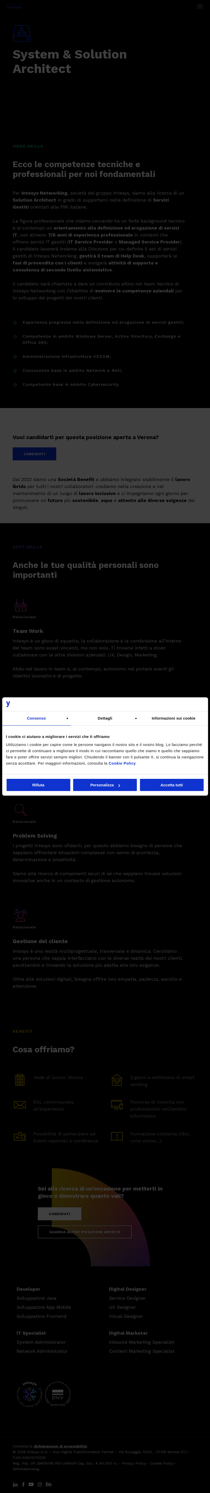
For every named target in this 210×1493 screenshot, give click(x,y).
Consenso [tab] (36, 718)
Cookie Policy (122, 763)
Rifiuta (38, 785)
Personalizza (105, 785)
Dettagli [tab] (105, 718)
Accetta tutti (172, 785)
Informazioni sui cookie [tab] (173, 718)
